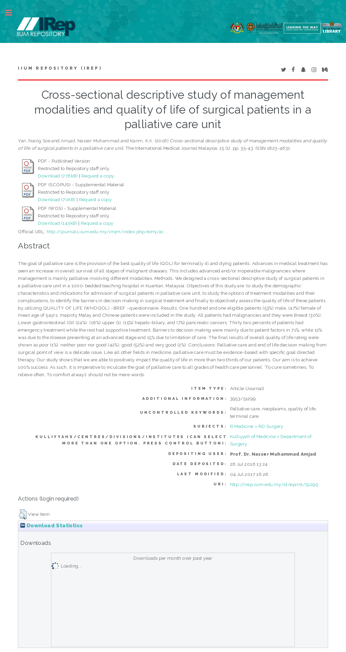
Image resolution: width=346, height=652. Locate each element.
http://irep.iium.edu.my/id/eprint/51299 (274, 484)
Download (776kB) (58, 175)
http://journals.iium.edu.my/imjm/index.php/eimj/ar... (107, 231)
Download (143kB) (57, 223)
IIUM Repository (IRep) (60, 68)
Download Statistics (51, 526)
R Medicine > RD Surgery (256, 426)
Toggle (12, 12)
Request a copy (97, 175)
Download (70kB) (56, 199)
